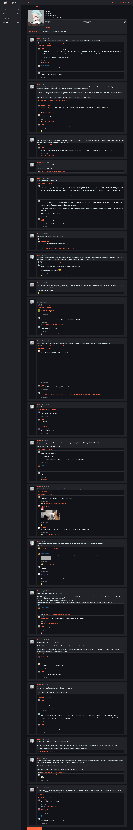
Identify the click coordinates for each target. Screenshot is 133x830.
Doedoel (43, 496)
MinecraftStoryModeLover (48, 310)
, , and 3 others (59, 248)
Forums (5, 14)
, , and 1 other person (58, 614)
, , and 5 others (55, 275)
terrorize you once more (105, 555)
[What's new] (128, 2)
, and (55, 100)
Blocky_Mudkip (45, 241)
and (52, 144)
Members (5, 22)
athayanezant (45, 506)
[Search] (27, 2)
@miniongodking (93, 555)
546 (47, 23)
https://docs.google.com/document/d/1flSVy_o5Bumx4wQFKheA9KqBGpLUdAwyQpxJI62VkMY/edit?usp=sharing (70, 394)
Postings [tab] (56, 31)
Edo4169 (43, 527)
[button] (8, 14)
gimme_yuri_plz (45, 105)
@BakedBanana (45, 220)
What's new (6, 18)
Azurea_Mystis (45, 412)
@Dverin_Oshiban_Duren (47, 107)
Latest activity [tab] (45, 31)
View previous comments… (45, 45)
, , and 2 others (57, 43)
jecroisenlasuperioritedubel (49, 775)
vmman (43, 714)
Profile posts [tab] (33, 31)
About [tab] (64, 31)
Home (4, 9)
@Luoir (51, 555)
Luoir (39, 38)
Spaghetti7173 (45, 656)
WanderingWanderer (47, 800)
